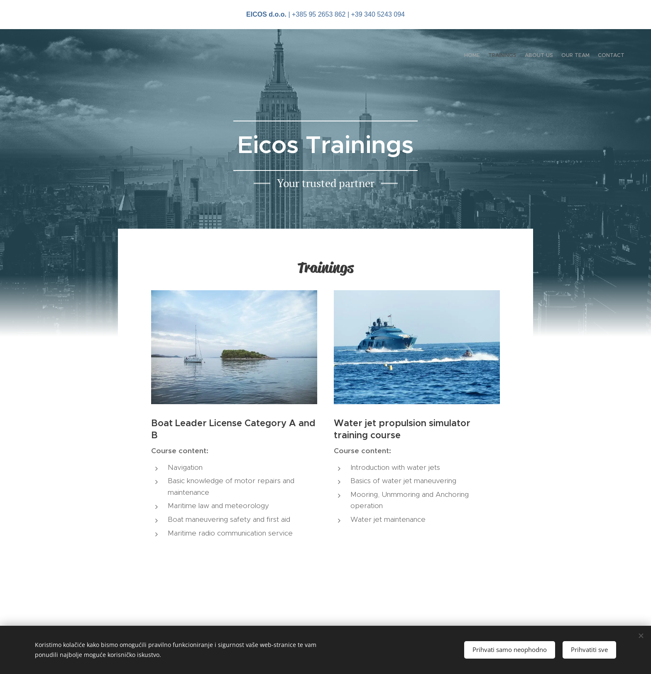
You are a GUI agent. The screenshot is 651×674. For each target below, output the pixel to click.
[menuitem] (592, 56)
